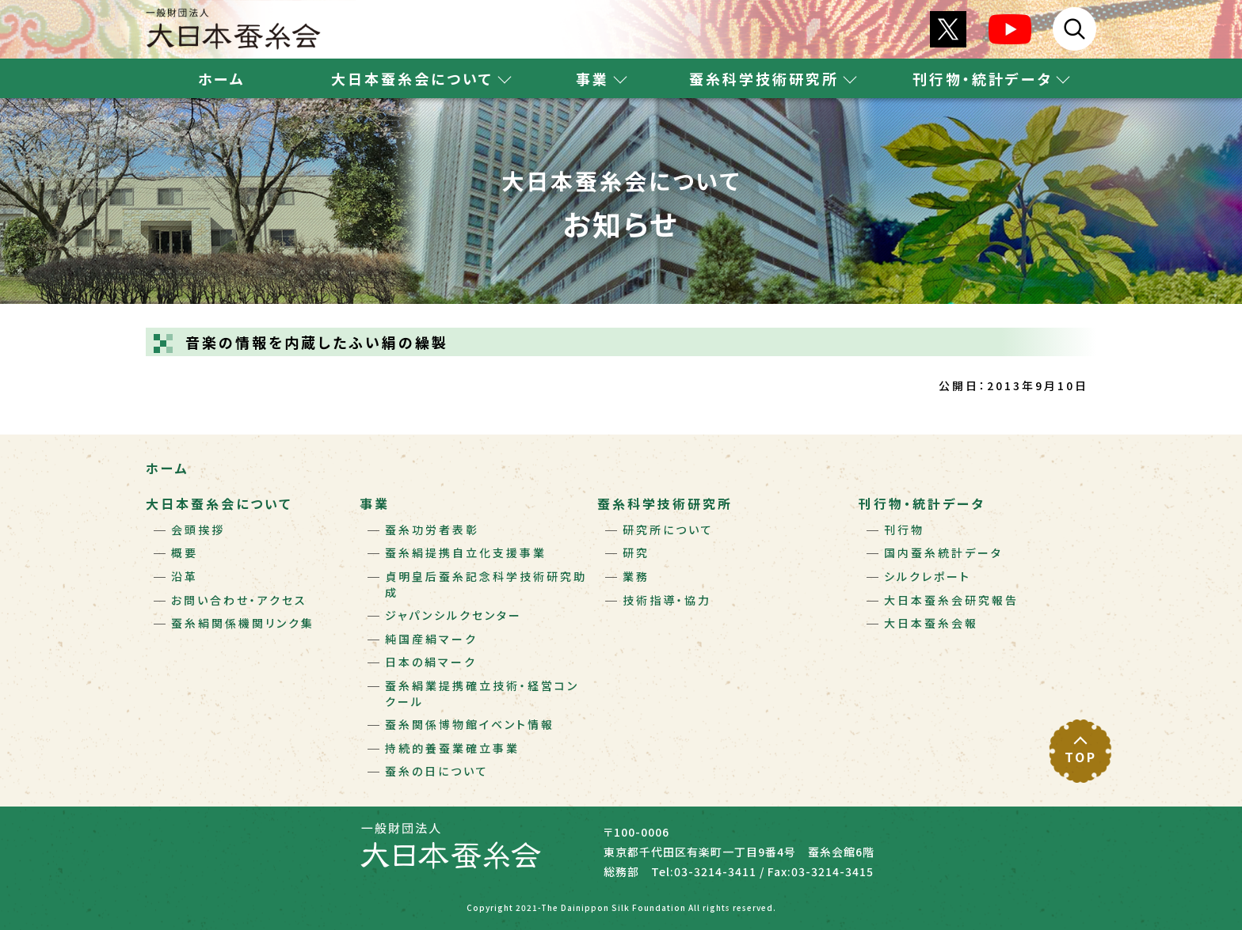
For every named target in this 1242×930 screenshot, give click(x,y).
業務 (636, 576)
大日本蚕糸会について (219, 503)
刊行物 (904, 529)
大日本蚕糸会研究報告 (951, 600)
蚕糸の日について (437, 771)
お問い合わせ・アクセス (239, 600)
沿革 (184, 576)
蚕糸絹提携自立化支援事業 (466, 552)
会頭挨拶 (198, 529)
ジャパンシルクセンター (453, 615)
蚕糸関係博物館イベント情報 (469, 724)
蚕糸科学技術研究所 (665, 503)
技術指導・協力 (667, 600)
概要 (184, 552)
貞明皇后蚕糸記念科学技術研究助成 (486, 584)
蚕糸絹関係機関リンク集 (242, 623)
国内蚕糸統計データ (943, 552)
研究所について (668, 529)
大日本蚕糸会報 (931, 623)
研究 (636, 552)
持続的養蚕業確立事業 (452, 748)
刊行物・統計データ (922, 503)
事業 (375, 503)
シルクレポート (927, 576)
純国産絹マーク (431, 639)
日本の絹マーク (431, 662)
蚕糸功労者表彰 (432, 529)
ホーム (222, 78)
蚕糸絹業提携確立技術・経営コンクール (482, 693)
